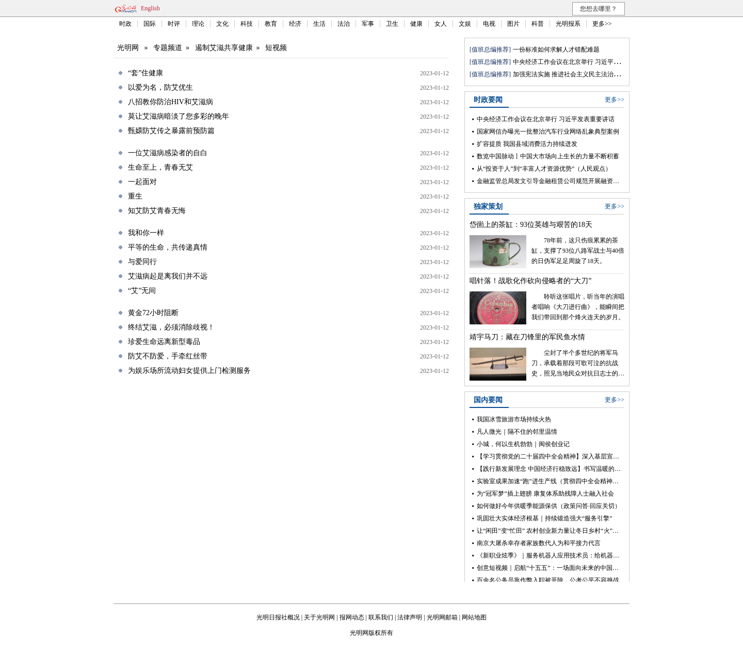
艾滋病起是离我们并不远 (167, 276)
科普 (537, 23)
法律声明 (409, 617)
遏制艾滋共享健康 (224, 48)
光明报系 (568, 23)
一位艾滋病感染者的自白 (167, 153)
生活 (319, 23)
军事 (368, 23)
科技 (246, 23)
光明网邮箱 (442, 617)
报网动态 (352, 617)
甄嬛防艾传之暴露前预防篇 (171, 131)
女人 (440, 23)
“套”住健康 (145, 73)
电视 (489, 23)
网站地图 (474, 617)
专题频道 (167, 48)
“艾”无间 (142, 290)
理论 (198, 23)
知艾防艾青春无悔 (157, 211)
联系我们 (380, 617)
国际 (149, 23)
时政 (125, 23)
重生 (135, 196)
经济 (295, 23)
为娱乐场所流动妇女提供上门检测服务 (189, 370)
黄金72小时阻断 (153, 313)
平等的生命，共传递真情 (167, 247)
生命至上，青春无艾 (160, 167)
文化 (222, 23)
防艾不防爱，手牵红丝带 (167, 356)
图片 (513, 23)
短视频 (276, 48)
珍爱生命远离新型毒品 (164, 342)
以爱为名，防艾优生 (160, 87)
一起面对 (142, 182)
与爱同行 (142, 262)
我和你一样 (146, 233)
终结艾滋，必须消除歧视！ (171, 327)
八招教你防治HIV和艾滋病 (170, 102)
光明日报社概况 (278, 617)
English (150, 8)
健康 (416, 23)
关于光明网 (319, 617)
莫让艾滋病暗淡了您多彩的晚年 (178, 116)
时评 (174, 23)
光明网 (128, 48)
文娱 (465, 23)
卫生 (392, 23)
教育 (271, 23)
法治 (343, 23)
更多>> (602, 23)
